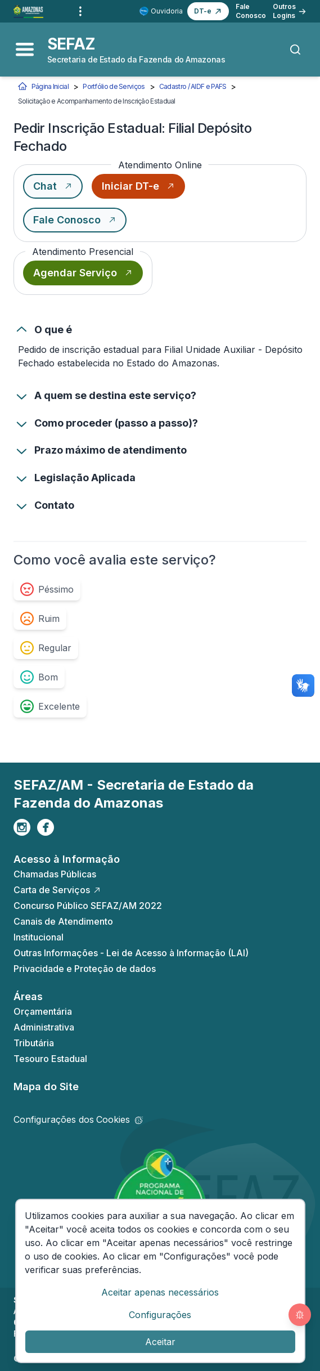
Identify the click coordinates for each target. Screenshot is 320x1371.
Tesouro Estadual (50, 1058)
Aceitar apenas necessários (160, 1292)
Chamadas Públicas (54, 874)
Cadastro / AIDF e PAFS (193, 86)
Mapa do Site (46, 1086)
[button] (208, 11)
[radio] (46, 589)
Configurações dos (78, 1119)
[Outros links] (80, 11)
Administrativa (43, 1027)
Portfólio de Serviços (114, 86)
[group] (139, 648)
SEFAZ (71, 43)
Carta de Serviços (57, 889)
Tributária (33, 1043)
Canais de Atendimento (63, 921)
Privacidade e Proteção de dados (84, 968)
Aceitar (160, 1341)
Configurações (160, 1314)
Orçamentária (42, 1011)
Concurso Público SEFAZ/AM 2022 (87, 905)
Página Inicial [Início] (43, 86)
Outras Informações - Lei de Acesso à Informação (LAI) (131, 952)
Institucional (38, 937)
